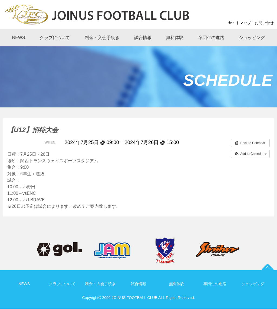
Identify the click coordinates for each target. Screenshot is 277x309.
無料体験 (176, 284)
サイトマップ (239, 23)
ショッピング (253, 284)
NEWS (24, 284)
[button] (250, 154)
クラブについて (62, 284)
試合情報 (138, 284)
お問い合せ (264, 23)
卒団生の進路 (214, 284)
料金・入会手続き (100, 284)
